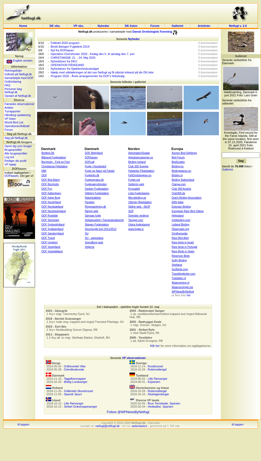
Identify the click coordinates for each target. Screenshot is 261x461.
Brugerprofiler (13, 149)
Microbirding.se (137, 197)
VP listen (10, 118)
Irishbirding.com (181, 220)
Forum (154, 25)
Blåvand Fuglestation (53, 157)
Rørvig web (91, 211)
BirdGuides (178, 162)
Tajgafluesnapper (75, 378)
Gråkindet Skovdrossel (78, 391)
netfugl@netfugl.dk (108, 426)
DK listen (131, 25)
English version (20, 60)
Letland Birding (180, 224)
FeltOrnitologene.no (140, 175)
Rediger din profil (15, 160)
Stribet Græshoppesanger (80, 406)
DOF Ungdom (49, 242)
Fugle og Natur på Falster (99, 170)
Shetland (177, 264)
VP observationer (134, 357)
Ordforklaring (12, 81)
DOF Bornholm (50, 184)
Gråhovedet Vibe (75, 366)
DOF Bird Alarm (50, 179)
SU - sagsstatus (94, 238)
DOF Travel (48, 238)
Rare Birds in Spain (183, 251)
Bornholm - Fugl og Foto (55, 162)
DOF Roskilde (49, 215)
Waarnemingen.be (182, 287)
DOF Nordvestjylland (53, 211)
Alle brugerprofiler (15, 153)
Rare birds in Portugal (184, 246)
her (188, 295)
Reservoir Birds (181, 255)
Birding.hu (178, 166)
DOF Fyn (46, 188)
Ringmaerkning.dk (95, 206)
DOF (44, 175)
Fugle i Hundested (95, 166)
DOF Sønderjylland (52, 233)
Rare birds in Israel (183, 242)
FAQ (7, 85)
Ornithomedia (180, 233)
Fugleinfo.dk (92, 175)
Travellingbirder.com (183, 273)
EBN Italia (177, 202)
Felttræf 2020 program (65, 42)
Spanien (175, 403)
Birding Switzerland (183, 179)
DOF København (51, 193)
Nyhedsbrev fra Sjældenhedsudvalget (75, 68)
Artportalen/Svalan (139, 153)
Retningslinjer (13, 70)
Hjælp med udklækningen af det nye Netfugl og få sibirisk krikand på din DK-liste (102, 72)
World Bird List (13, 122)
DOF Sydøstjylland (52, 229)
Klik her (155, 345)
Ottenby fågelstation (140, 202)
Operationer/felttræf (16, 126)
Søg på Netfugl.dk (16, 137)
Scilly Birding (179, 260)
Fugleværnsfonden (96, 184)
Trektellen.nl (179, 278)
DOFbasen (11, 175)
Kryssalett (134, 188)
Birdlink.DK (47, 153)
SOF (131, 211)
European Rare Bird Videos (188, 211)
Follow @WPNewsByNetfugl (128, 412)
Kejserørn (154, 381)
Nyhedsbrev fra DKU (64, 61)
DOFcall (89, 162)
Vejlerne (89, 246)
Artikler (8, 107)
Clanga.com (179, 184)
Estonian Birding (181, 206)
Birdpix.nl (177, 175)
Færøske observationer (19, 104)
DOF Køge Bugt (50, 197)
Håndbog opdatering (17, 115)
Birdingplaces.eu (181, 170)
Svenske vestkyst (138, 215)
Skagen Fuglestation (97, 224)
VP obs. (78, 25)
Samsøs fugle (93, 215)
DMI (43, 170)
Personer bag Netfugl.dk (13, 90)
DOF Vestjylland (50, 246)
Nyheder (104, 25)
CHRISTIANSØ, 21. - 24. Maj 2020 (73, 57)
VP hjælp (10, 164)
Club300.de (178, 193)
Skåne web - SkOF (139, 206)
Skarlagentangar (158, 394)
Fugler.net (134, 179)
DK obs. (55, 25)
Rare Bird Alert (180, 238)
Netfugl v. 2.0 (238, 25)
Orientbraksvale (74, 369)
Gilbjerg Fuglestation (97, 193)
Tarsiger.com (135, 220)
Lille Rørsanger (74, 403)
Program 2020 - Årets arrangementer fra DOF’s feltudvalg (87, 76)
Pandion (89, 202)
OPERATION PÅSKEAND (67, 65)
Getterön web (136, 184)
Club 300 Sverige (138, 166)
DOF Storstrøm (50, 220)
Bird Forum (178, 157)
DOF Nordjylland (51, 202)
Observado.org (180, 229)
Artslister (204, 25)
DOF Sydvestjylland (52, 224)
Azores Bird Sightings (184, 153)
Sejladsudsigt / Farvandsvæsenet (104, 220)
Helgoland (178, 215)
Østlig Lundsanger (75, 381)
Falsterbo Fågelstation (141, 170)
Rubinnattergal (157, 369)
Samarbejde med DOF (18, 77)
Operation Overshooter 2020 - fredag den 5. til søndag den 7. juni (92, 54)
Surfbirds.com (180, 269)
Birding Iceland (137, 162)
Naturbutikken (93, 197)
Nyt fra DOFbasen (62, 50)
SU (86, 233)
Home (23, 25)
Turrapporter (12, 111)
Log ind (9, 157)
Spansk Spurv (73, 394)
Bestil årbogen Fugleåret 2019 (70, 46)
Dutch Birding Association (187, 197)
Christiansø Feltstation (54, 166)
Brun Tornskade (158, 403)
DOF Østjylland (94, 153)
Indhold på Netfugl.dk (18, 74)
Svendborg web (94, 242)
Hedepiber (154, 406)
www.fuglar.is (136, 229)
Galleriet (177, 25)
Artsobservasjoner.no (140, 157)
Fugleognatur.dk (94, 179)
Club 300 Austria (181, 188)
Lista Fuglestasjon (139, 193)
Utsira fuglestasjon (139, 224)
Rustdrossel (155, 366)
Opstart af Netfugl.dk (17, 95)
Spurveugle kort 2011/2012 (100, 229)
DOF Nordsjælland (52, 206)
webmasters (139, 426)
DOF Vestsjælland (52, 251)
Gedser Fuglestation (96, 188)
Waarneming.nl (180, 282)
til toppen (23, 424)
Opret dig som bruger (18, 146)
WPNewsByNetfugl (183, 291)
